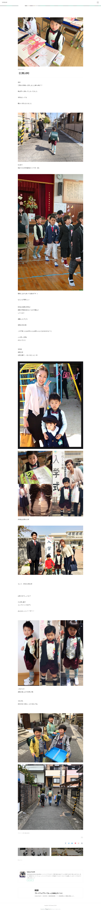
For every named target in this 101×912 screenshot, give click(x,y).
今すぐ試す (68, 2)
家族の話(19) (27, 833)
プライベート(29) (21, 833)
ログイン (78, 3)
